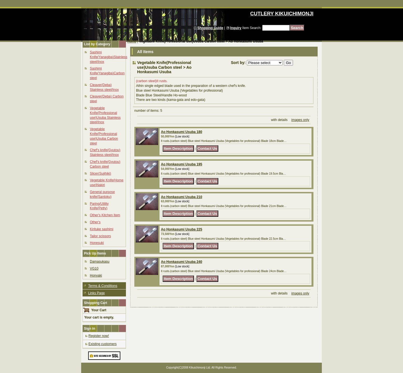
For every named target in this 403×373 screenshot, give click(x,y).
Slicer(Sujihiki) (100, 173)
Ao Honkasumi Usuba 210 (181, 197)
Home (131, 41)
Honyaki (96, 275)
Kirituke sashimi (101, 229)
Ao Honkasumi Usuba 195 (181, 164)
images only (300, 120)
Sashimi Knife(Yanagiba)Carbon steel (107, 73)
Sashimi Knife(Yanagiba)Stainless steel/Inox (108, 57)
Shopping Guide (210, 28)
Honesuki (97, 243)
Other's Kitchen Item (105, 215)
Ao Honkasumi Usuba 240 (181, 262)
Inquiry (235, 28)
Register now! (98, 336)
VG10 (94, 268)
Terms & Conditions (102, 286)
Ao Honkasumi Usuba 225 (181, 229)
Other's (95, 222)
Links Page (96, 293)
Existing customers (102, 344)
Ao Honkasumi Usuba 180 (181, 132)
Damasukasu (99, 261)
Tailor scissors (100, 236)
